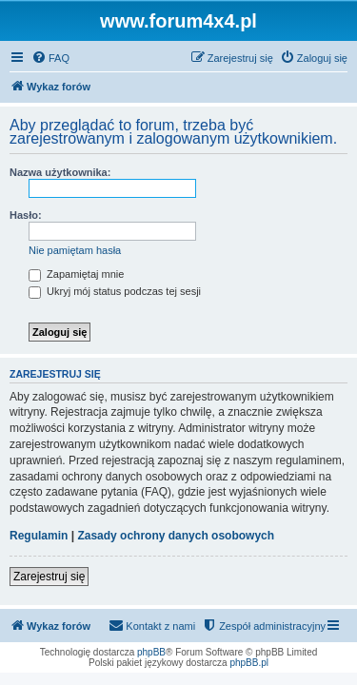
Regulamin (39, 535)
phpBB (151, 652)
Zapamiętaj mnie (76, 274)
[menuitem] (50, 58)
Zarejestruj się (49, 576)
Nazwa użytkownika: (60, 172)
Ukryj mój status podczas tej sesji (115, 291)
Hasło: (26, 215)
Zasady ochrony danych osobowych (175, 535)
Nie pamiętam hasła (75, 250)
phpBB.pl (248, 662)
